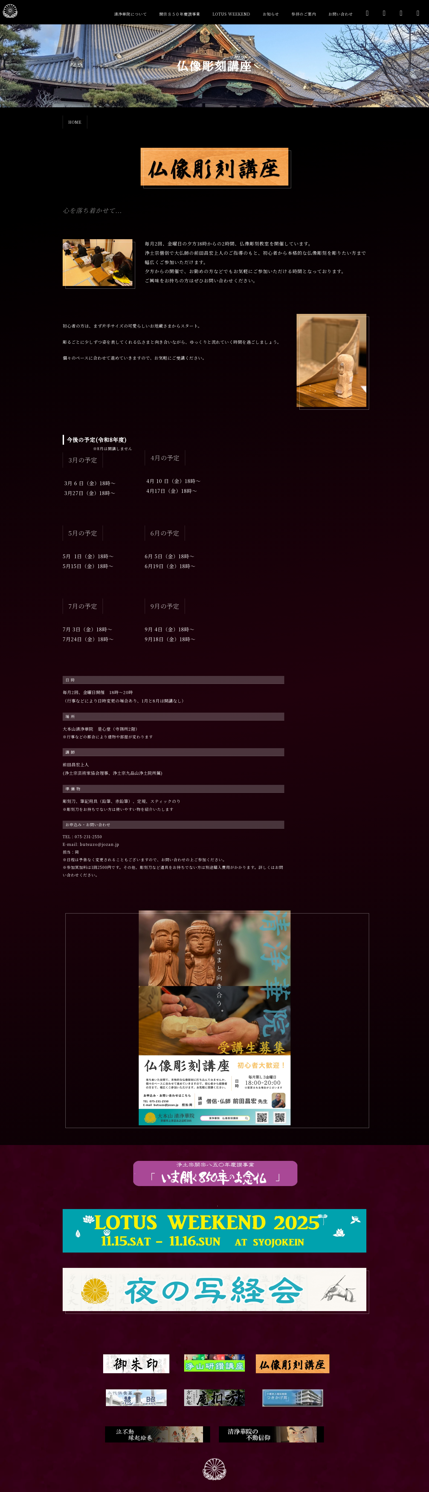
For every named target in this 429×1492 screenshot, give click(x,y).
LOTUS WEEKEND (231, 14)
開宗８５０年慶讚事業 (179, 14)
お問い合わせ (340, 14)
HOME (75, 122)
